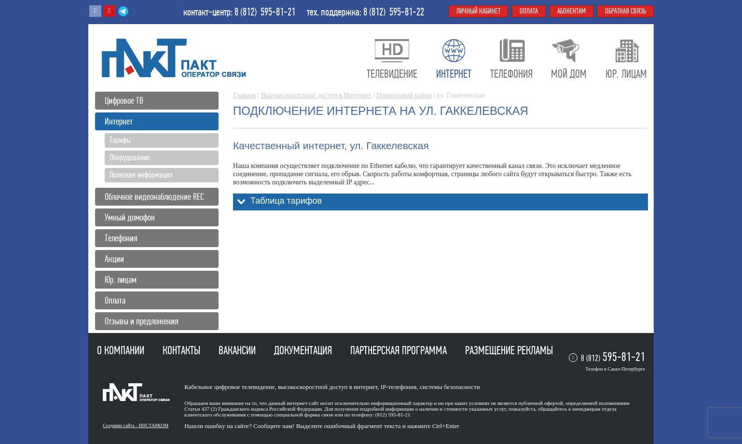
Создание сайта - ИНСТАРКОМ (135, 425)
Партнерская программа (399, 350)
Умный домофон (130, 217)
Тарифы (120, 140)
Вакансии (238, 350)
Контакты (183, 350)
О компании (122, 350)
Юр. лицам (121, 280)
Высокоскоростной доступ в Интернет (316, 95)
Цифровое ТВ (124, 101)
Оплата (115, 300)
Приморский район (403, 95)
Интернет (119, 121)
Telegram (123, 11)
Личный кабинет (478, 11)
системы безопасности (450, 386)
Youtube (109, 11)
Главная (244, 95)
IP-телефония (399, 386)
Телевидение (392, 74)
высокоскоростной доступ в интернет (327, 386)
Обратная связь (625, 11)
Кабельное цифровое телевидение (229, 386)
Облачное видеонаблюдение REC (154, 197)
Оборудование (130, 157)
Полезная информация (141, 175)
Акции (114, 259)
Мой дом (569, 74)
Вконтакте (95, 11)
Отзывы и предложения (142, 321)
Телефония (121, 238)
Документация (304, 350)
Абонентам (571, 11)
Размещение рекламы (509, 350)
